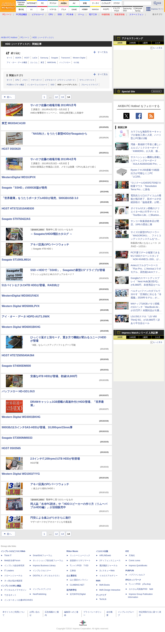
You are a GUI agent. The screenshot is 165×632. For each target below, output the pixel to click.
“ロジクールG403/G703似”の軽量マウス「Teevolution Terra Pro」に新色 (146, 186)
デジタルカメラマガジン (15, 590)
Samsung (44, 58)
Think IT (7, 555)
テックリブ (101, 595)
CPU (17, 80)
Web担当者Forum (12, 560)
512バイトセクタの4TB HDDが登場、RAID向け (30, 285)
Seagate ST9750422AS (16, 219)
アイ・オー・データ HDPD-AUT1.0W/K (26, 316)
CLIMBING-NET (77, 585)
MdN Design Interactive (109, 590)
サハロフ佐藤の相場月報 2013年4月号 (53, 159)
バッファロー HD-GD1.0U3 (18, 391)
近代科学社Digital (78, 594)
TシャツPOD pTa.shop (140, 584)
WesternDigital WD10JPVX (19, 177)
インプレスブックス (42, 589)
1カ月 (157, 43)
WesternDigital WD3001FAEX (20, 295)
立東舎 (73, 570)
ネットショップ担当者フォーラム (48, 560)
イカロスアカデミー (108, 575)
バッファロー (64, 62)
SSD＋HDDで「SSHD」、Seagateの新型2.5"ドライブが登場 (67, 270)
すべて (9, 58)
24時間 (132, 43)
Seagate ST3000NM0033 (17, 437)
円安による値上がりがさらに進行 (50, 517)
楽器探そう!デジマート (80, 560)
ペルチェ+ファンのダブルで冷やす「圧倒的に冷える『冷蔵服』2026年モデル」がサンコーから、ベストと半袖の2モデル (146, 298)
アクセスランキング (132, 38)
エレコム (34, 62)
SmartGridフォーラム (42, 555)
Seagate (54, 58)
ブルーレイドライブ (89, 85)
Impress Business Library (44, 565)
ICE (127, 551)
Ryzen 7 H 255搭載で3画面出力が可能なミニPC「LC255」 (145, 173)
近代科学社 (72, 590)
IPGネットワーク (133, 580)
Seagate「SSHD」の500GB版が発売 (24, 187)
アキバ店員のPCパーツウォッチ (49, 244)
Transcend (65, 58)
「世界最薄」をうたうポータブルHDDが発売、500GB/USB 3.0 (40, 198)
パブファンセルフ (137, 575)
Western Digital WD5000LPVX (21, 306)
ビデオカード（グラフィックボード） (60, 80)
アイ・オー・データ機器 (17, 62)
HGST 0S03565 (11, 448)
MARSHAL (51, 62)
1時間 (120, 43)
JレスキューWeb (106, 570)
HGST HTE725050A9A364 (18, 355)
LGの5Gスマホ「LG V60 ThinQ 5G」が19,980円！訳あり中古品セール (145, 319)
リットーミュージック (80, 555)
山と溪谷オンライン (79, 580)
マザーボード (36, 80)
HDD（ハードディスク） (67, 85)
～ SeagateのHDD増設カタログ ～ (51, 233)
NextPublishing (39, 594)
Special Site (128, 91)
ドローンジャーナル (13, 575)
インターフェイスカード (37, 85)
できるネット (10, 595)
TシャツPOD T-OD (79, 565)
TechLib (102, 599)
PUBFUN (129, 570)
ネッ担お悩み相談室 (13, 581)
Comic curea (134, 560)
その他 (76, 62)
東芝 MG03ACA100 (13, 123)
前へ (7, 97)
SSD (52, 85)
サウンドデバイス (86, 80)
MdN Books (104, 585)
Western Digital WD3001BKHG (21, 417)
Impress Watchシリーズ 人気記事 (140, 332)
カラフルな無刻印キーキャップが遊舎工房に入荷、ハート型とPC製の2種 (146, 135)
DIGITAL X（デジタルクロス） (47, 575)
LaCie (34, 58)
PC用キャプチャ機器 (15, 85)
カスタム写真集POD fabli (141, 589)
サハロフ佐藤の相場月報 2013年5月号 (53, 105)
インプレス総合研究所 (14, 565)
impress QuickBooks (138, 565)
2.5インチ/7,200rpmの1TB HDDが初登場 (55, 458)
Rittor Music (72, 551)
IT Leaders (9, 570)
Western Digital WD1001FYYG (21, 473)
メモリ (25, 80)
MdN (98, 581)
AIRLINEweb (105, 555)
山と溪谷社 (72, 575)
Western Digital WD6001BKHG (21, 327)
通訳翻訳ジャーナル (108, 565)
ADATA (18, 58)
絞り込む (15, 53)
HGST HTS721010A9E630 (18, 208)
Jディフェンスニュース (110, 560)
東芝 (42, 62)
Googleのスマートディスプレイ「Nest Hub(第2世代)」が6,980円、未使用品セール (145, 281)
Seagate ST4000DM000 (16, 365)
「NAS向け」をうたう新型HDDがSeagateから (58, 133)
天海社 (132, 555)
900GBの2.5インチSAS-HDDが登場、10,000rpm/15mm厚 (37, 427)
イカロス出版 (102, 551)
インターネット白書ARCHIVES (18, 600)
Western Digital (79, 58)
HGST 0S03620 (11, 148)
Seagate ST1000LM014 (16, 259)
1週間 (145, 43)
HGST (26, 58)
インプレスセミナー (42, 570)
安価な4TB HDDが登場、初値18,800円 (53, 376)
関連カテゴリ (16, 75)
